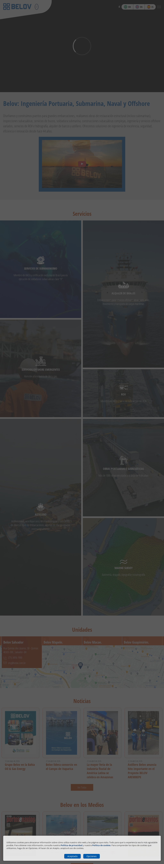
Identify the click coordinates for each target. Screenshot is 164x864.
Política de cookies (101, 845)
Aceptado (72, 856)
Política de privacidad (71, 845)
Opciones (91, 856)
